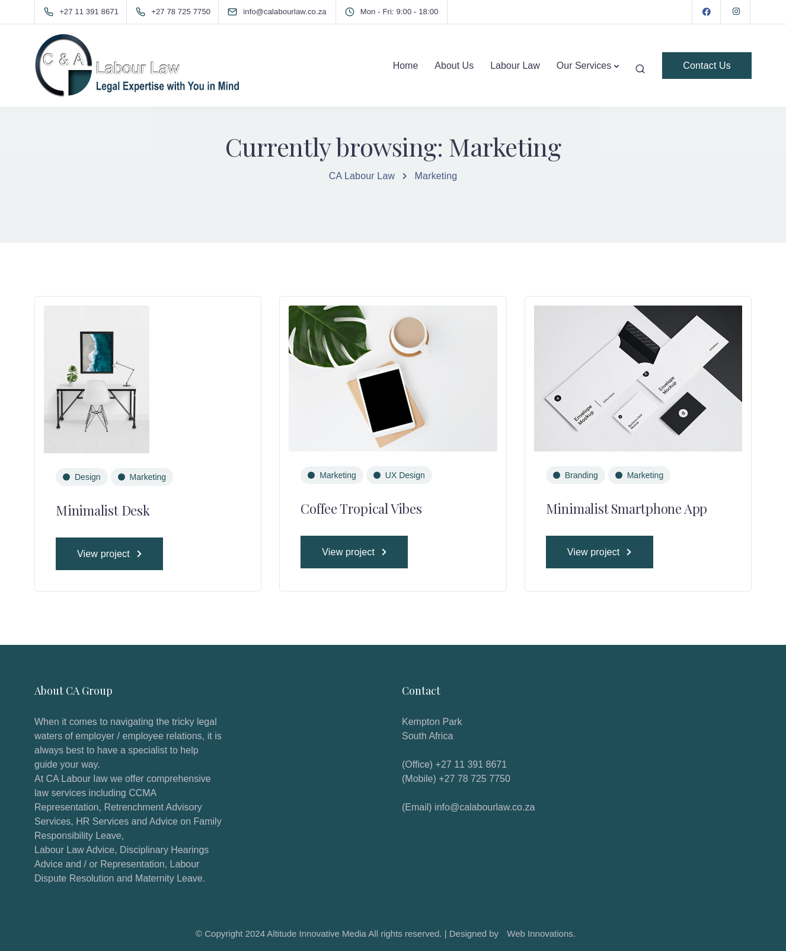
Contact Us (707, 66)
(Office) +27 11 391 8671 (454, 764)
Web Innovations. (541, 933)
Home (405, 66)
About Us (454, 66)
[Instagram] (736, 12)
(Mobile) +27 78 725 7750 (456, 779)
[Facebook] (706, 12)
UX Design (405, 475)
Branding (581, 475)
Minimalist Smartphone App (627, 508)
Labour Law (515, 66)
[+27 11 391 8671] (83, 12)
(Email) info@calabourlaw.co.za (468, 807)
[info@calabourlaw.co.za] (287, 11)
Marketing (148, 477)
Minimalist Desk (103, 510)
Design (88, 477)
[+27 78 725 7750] (175, 12)
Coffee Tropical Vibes (361, 508)
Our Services (584, 66)
